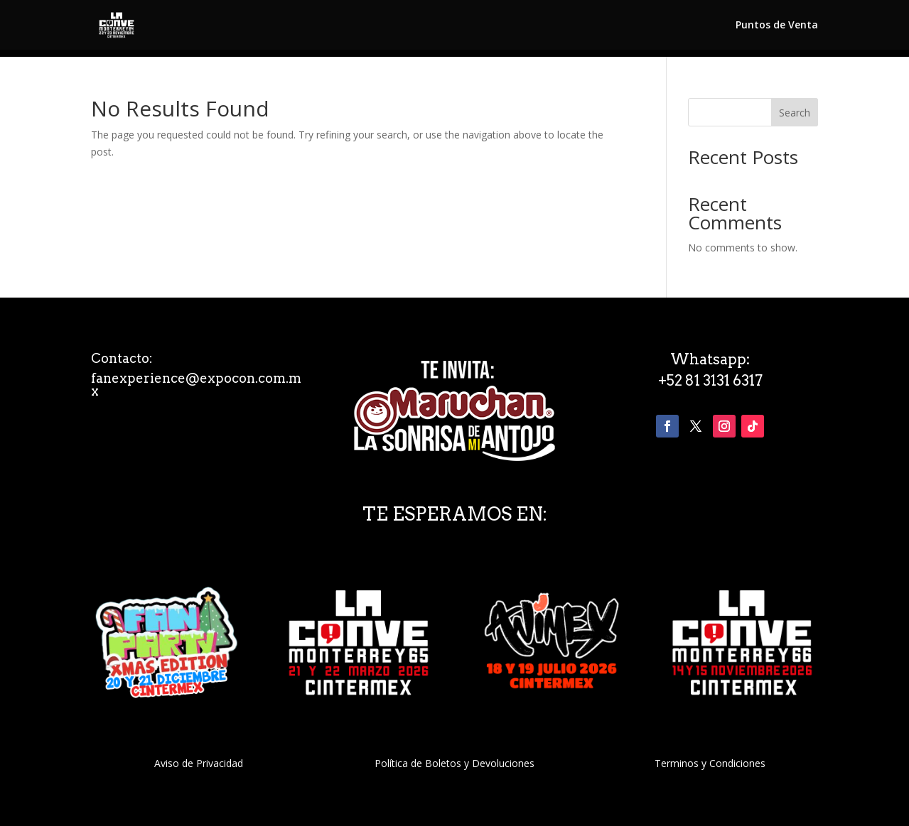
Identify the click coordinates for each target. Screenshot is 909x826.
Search (794, 112)
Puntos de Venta (777, 25)
